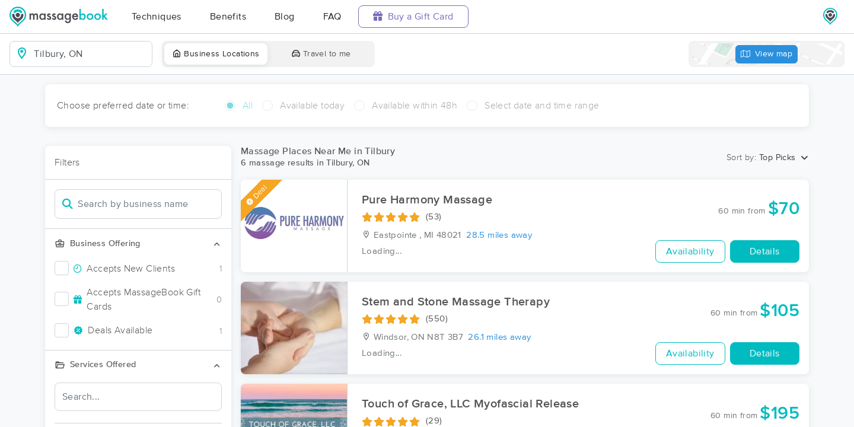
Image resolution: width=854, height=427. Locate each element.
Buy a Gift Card (413, 16)
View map (767, 54)
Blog (285, 16)
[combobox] (90, 54)
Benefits (228, 16)
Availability (690, 251)
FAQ (332, 16)
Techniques (156, 16)
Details (765, 251)
